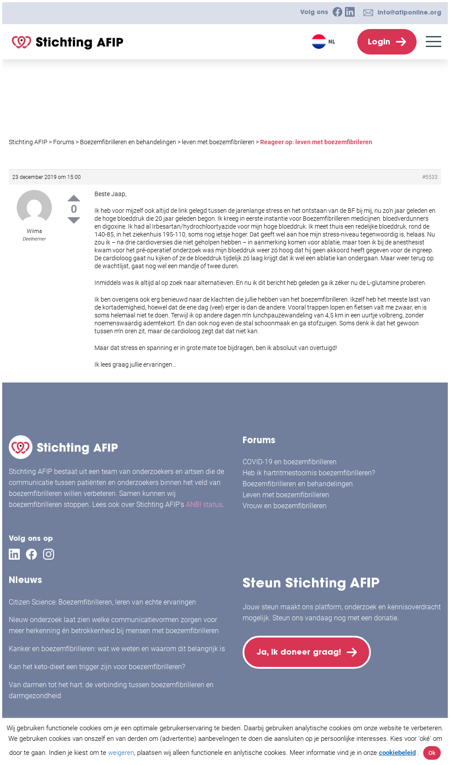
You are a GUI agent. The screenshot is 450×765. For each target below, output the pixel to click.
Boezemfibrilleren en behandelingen (298, 484)
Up (73, 198)
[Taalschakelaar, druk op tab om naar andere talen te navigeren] (324, 41)
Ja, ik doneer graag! (299, 653)
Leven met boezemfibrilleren (286, 495)
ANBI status (204, 504)
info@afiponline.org (409, 12)
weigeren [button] (121, 753)
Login (379, 41)
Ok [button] (431, 753)
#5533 (430, 177)
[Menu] (433, 41)
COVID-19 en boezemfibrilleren (290, 462)
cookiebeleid (397, 753)
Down (73, 220)
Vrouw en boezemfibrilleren (285, 506)
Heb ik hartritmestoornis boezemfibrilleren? (309, 473)
